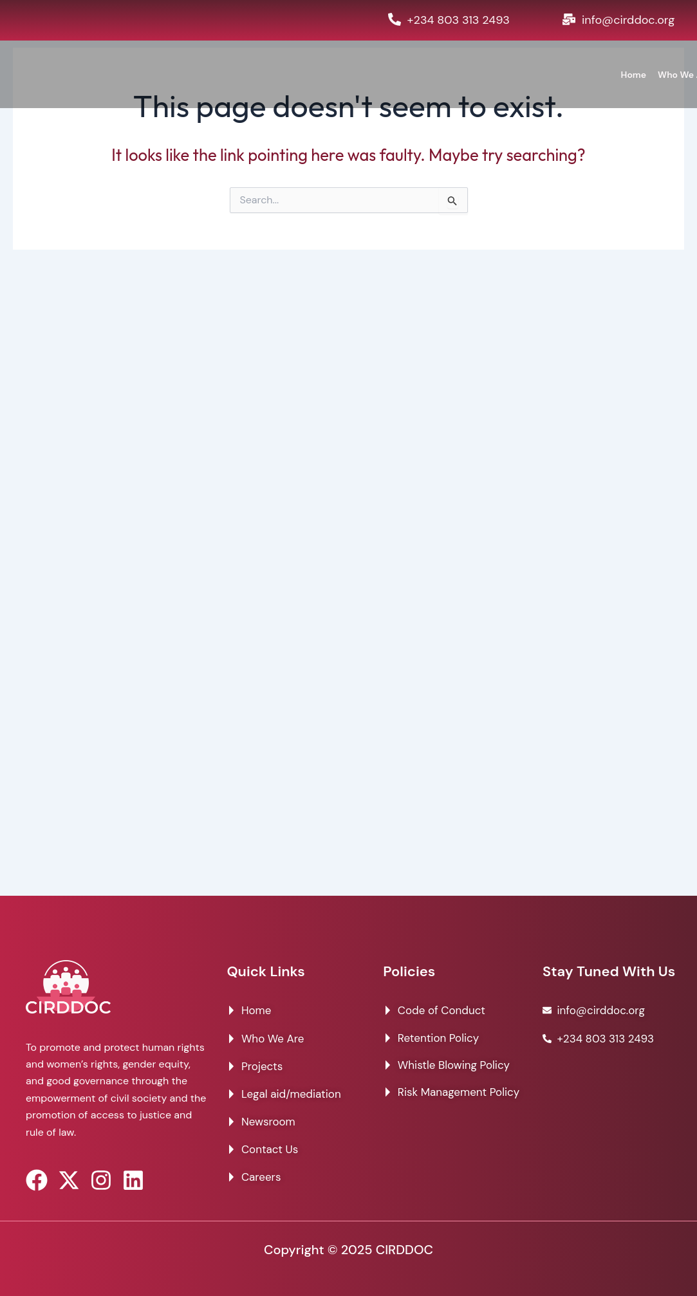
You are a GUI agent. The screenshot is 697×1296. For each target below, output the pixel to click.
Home (634, 74)
